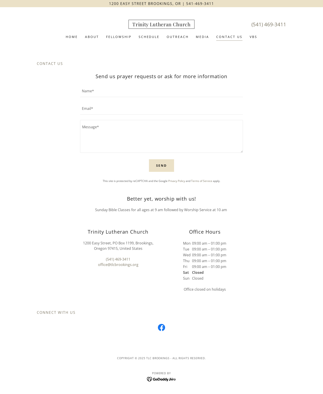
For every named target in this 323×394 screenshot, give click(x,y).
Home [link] (72, 37)
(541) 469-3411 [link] (268, 24)
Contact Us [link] (229, 37)
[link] (161, 24)
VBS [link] (253, 37)
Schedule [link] (149, 37)
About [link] (92, 37)
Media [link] (202, 37)
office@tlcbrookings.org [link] (118, 264)
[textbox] (161, 91)
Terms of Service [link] (201, 181)
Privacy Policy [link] (176, 181)
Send (161, 165)
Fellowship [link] (118, 37)
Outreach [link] (178, 37)
